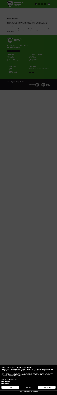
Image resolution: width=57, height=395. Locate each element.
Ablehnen (10, 387)
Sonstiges (6, 383)
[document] (28, 372)
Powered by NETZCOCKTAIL (28, 393)
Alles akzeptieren (47, 387)
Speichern (28, 387)
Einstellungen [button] (35, 391)
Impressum (21, 391)
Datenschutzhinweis (28, 391)
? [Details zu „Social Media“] (12, 381)
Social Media (7, 381)
